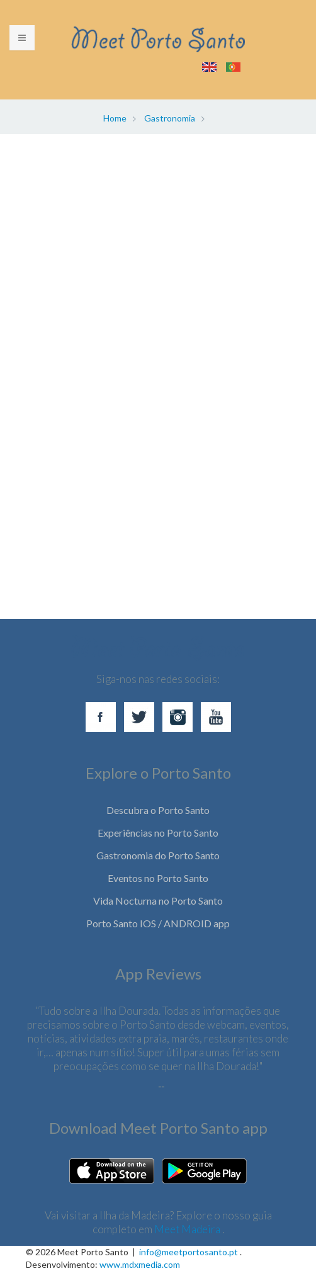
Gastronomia (169, 118)
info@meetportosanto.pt (188, 1251)
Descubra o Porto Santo (158, 810)
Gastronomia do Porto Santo (158, 855)
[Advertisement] (158, 269)
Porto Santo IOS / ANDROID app (158, 923)
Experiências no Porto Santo (158, 833)
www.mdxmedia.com (139, 1264)
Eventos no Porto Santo (158, 878)
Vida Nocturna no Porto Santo (158, 901)
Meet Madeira (188, 1229)
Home (115, 118)
